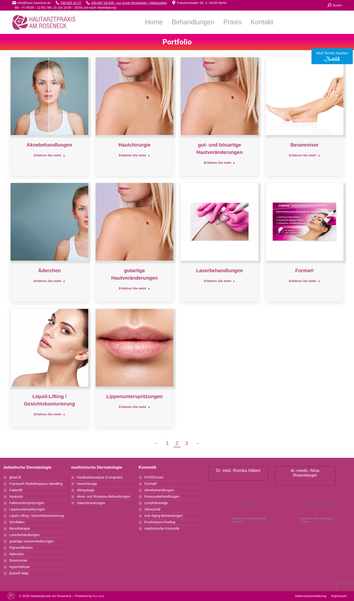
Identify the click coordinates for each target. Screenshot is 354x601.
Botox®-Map (18, 573)
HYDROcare (153, 477)
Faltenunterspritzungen (26, 503)
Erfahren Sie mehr (49, 155)
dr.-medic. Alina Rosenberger (305, 473)
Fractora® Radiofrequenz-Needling (35, 484)
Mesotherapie (19, 528)
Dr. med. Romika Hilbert (238, 470)
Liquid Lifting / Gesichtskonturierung (36, 516)
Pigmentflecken (21, 548)
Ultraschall (152, 509)
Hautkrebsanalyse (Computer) (100, 477)
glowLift (15, 477)
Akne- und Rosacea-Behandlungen (103, 496)
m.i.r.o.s (98, 596)
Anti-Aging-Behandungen (163, 516)
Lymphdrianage (156, 503)
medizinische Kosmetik (161, 528)
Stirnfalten (17, 522)
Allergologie (86, 490)
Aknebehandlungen (49, 145)
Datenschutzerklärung (310, 596)
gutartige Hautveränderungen (31, 541)
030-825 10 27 (71, 3)
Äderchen (49, 270)
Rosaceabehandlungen (162, 496)
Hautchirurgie (134, 145)
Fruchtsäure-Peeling (159, 522)
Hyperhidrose (19, 567)
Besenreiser (305, 145)
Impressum (339, 596)
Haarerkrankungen (91, 503)
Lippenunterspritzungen (134, 396)
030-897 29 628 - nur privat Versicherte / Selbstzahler (129, 3)
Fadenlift (15, 490)
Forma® (304, 270)
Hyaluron (16, 496)
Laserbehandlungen (219, 270)
